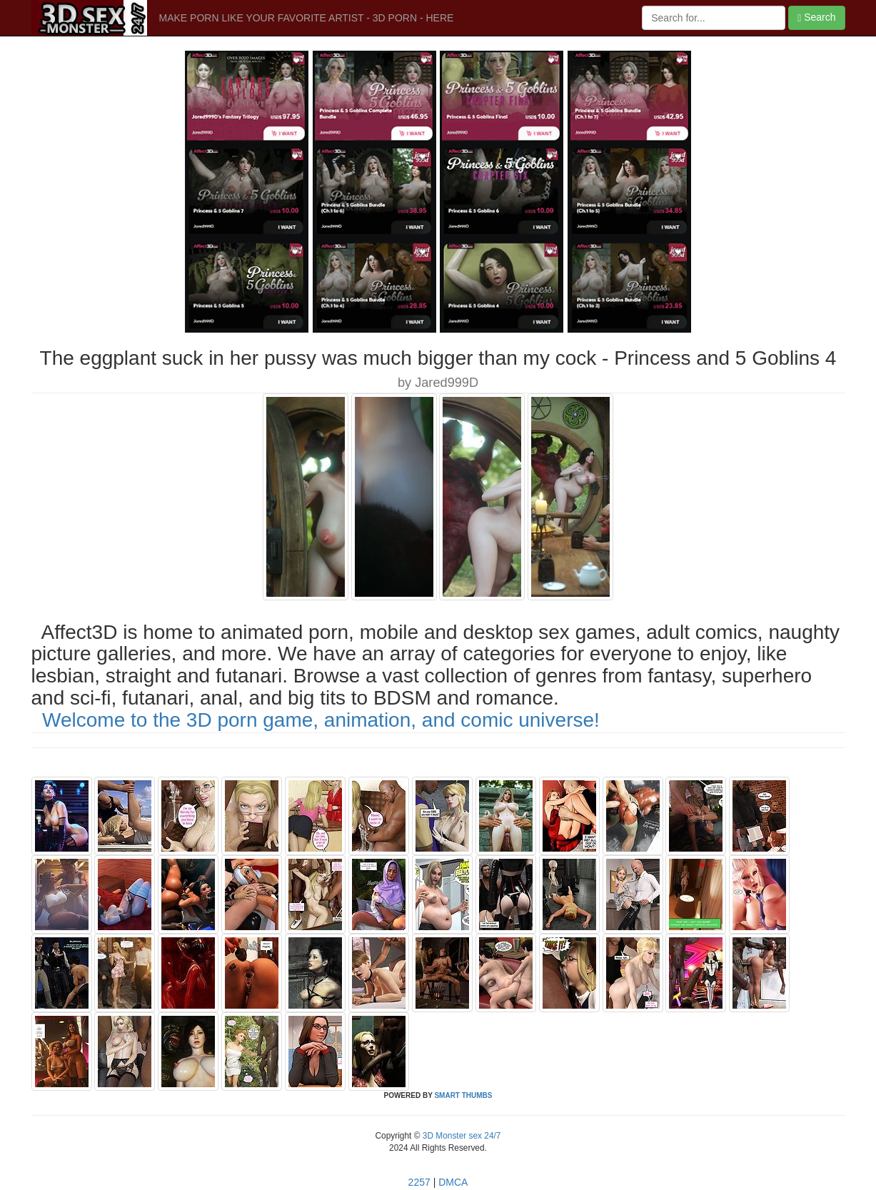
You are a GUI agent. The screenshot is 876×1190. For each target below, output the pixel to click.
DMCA (453, 1182)
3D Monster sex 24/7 (460, 1136)
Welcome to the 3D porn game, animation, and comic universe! (321, 720)
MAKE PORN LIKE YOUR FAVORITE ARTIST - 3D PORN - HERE (306, 18)
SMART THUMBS (463, 1095)
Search (816, 17)
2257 (419, 1182)
